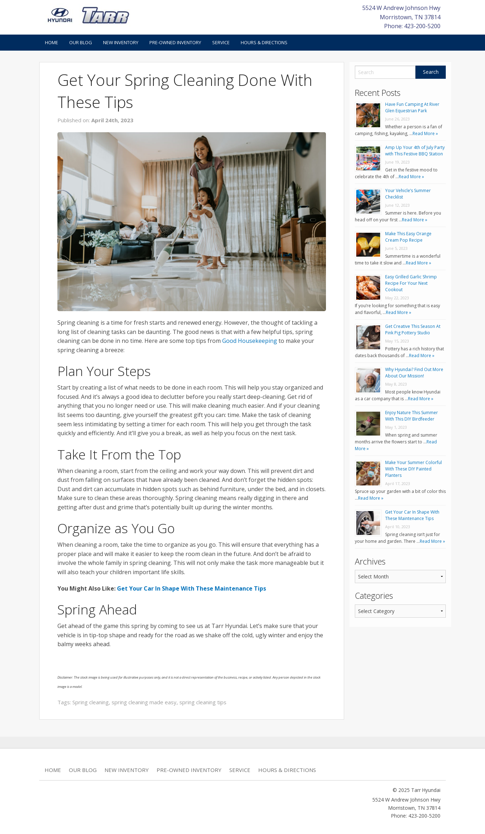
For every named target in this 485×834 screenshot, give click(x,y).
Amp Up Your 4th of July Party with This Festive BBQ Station (415, 150)
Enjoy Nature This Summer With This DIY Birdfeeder (411, 416)
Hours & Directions (264, 42)
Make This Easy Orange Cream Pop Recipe (408, 237)
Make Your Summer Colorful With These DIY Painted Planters (413, 468)
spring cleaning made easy (144, 702)
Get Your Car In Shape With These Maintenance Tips (191, 588)
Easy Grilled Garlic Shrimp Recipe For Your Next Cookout (411, 283)
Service (221, 42)
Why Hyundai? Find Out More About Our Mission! (414, 372)
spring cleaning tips (202, 702)
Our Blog (80, 42)
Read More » (425, 133)
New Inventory (120, 42)
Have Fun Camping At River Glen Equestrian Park (412, 107)
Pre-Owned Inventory (175, 42)
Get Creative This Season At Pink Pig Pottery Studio (412, 329)
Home (51, 42)
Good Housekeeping (249, 341)
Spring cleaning (90, 702)
